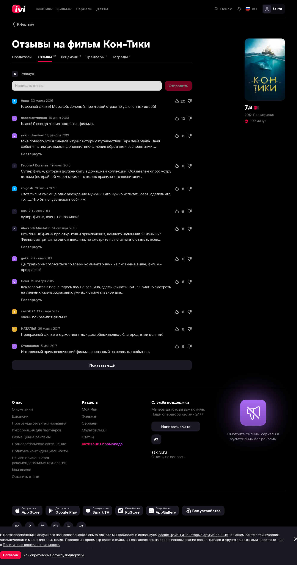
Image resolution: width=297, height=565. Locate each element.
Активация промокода (102, 444)
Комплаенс (21, 470)
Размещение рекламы (31, 437)
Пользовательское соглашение (39, 444)
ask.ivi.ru (159, 452)
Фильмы (89, 416)
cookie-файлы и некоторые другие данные (193, 535)
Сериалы (89, 423)
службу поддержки (68, 555)
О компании (22, 409)
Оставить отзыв (25, 476)
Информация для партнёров (36, 430)
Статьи (88, 437)
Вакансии (20, 416)
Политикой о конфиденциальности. (31, 545)
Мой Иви (89, 409)
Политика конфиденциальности (40, 451)
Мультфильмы (94, 430)
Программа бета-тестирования (39, 423)
